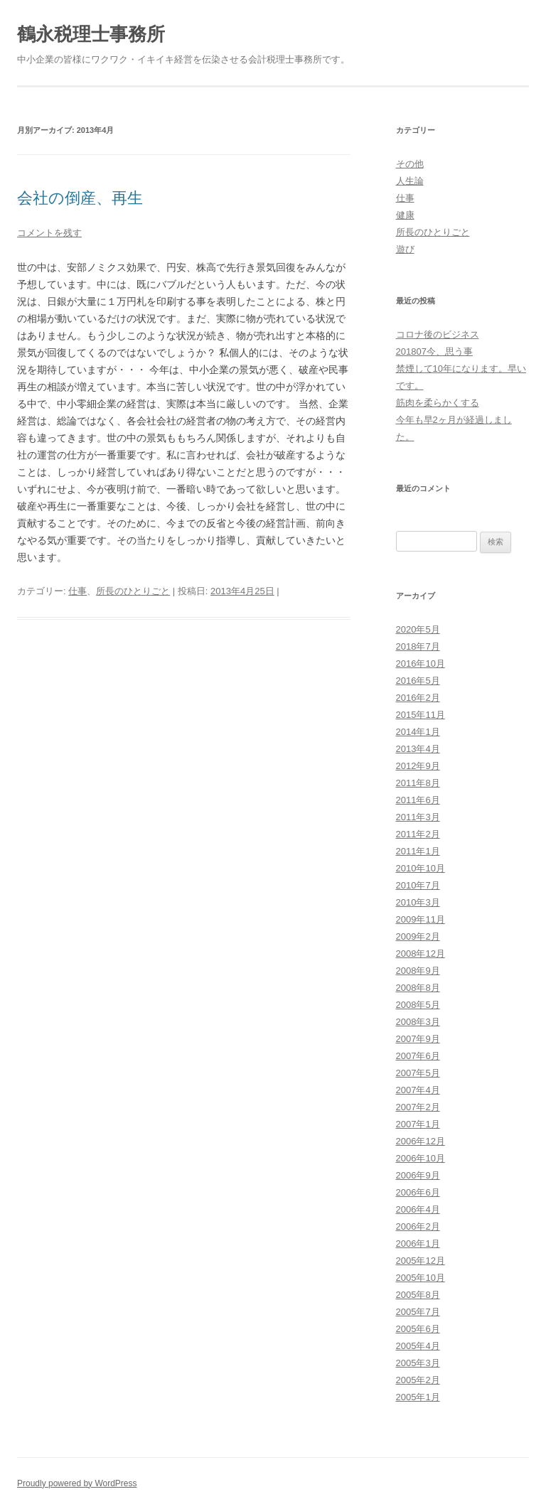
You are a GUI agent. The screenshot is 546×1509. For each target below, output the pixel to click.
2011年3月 (418, 817)
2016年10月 (420, 663)
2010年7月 (418, 885)
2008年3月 (418, 1021)
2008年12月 (420, 953)
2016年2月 (418, 697)
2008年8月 (418, 987)
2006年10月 (420, 1158)
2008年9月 (418, 970)
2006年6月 (418, 1192)
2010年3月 (418, 902)
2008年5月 (418, 1004)
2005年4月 (418, 1346)
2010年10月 (420, 868)
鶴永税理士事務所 (91, 34)
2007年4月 (418, 1090)
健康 (405, 215)
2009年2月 (418, 936)
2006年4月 (418, 1209)
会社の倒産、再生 (80, 198)
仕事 (77, 591)
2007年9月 (418, 1038)
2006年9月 (418, 1175)
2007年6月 (418, 1056)
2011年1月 (418, 851)
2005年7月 (418, 1311)
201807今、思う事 (434, 351)
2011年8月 (418, 783)
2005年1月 (418, 1397)
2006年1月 (418, 1243)
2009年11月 (420, 919)
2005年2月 (418, 1380)
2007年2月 (418, 1107)
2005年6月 (418, 1328)
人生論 (410, 181)
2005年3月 (418, 1363)
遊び (405, 249)
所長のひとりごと (133, 591)
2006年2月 (418, 1226)
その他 (410, 164)
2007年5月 (418, 1073)
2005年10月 (420, 1277)
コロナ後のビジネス (437, 334)
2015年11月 (420, 714)
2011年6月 (418, 800)
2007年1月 (418, 1124)
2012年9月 (418, 766)
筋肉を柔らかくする (437, 402)
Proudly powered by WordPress (77, 1483)
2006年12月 (420, 1141)
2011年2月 (418, 834)
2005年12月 (420, 1260)
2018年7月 (418, 646)
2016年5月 (418, 680)
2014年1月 (418, 731)
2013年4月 (418, 748)
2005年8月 (418, 1294)
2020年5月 (418, 629)
